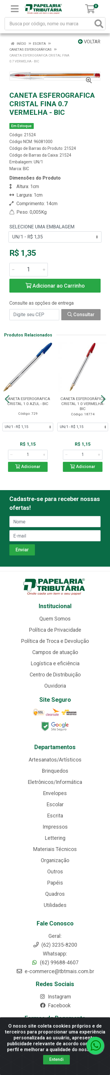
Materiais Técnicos (55, 849)
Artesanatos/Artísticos (55, 760)
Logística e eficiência (55, 663)
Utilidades (55, 905)
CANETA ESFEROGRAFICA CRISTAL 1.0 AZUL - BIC (27, 401)
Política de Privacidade (55, 630)
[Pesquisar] (99, 24)
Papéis (55, 883)
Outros (55, 872)
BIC (26, 168)
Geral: (55, 936)
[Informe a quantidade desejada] (28, 269)
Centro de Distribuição (55, 675)
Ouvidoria (55, 686)
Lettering (55, 838)
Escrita (55, 816)
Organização (55, 860)
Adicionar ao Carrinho (55, 286)
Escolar (55, 804)
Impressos (55, 827)
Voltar (89, 41)
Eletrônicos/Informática (55, 782)
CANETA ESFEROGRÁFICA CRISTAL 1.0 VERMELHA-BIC (82, 403)
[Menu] (14, 9)
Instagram (55, 997)
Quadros (55, 894)
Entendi (56, 1059)
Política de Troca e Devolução (55, 641)
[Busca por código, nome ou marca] (49, 24)
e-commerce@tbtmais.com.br (55, 971)
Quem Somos (55, 619)
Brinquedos (55, 771)
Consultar (80, 314)
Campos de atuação (55, 652)
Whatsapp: (55, 954)
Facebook (55, 1005)
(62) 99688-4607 (55, 962)
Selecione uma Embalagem (42, 227)
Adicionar (27, 466)
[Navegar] (7, 399)
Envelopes (55, 793)
